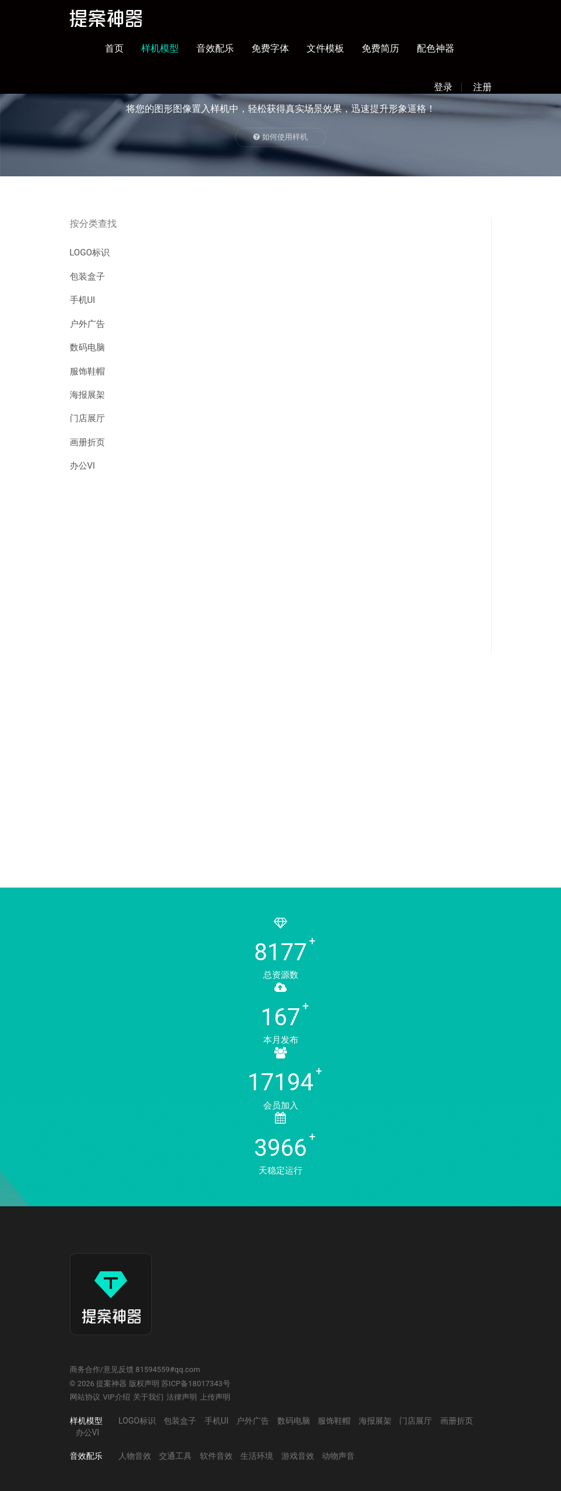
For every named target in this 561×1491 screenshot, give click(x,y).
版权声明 (144, 1383)
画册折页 (87, 442)
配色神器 (435, 48)
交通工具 (175, 1456)
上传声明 (215, 1397)
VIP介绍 (116, 1397)
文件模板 (325, 48)
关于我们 (148, 1397)
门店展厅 (87, 418)
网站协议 (85, 1397)
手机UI (83, 300)
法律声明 (181, 1397)
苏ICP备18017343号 (195, 1383)
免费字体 (270, 48)
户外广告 (87, 324)
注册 (482, 87)
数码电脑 (87, 347)
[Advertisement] (273, 571)
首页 (114, 48)
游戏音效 (297, 1456)
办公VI (83, 465)
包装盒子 (87, 276)
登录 (443, 87)
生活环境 (256, 1456)
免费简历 (380, 48)
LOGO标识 (90, 252)
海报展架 (87, 395)
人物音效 (134, 1456)
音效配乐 (215, 48)
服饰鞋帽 (87, 371)
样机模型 (160, 48)
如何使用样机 (280, 136)
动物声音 (338, 1456)
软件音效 (216, 1456)
